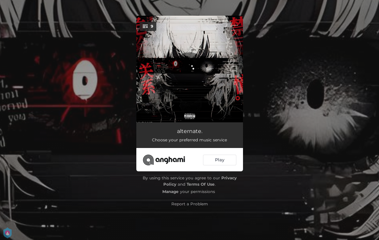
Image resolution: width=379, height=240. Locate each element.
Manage (170, 191)
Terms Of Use (201, 184)
